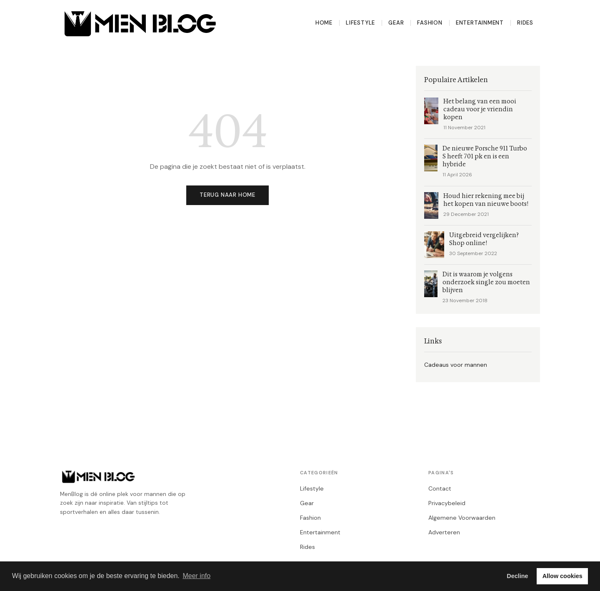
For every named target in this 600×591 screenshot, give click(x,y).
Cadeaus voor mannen (455, 364)
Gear (396, 22)
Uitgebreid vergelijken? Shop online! (484, 239)
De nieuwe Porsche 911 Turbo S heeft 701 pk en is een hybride (484, 156)
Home (323, 22)
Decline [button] (517, 576)
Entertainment (480, 22)
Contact (439, 488)
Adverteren (444, 532)
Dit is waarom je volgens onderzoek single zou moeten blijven (486, 282)
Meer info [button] (196, 575)
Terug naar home (227, 194)
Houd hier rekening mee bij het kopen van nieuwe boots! (485, 200)
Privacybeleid (446, 503)
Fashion (429, 22)
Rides (525, 22)
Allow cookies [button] (562, 576)
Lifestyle (360, 22)
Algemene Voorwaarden (461, 517)
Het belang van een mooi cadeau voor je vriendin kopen (479, 109)
